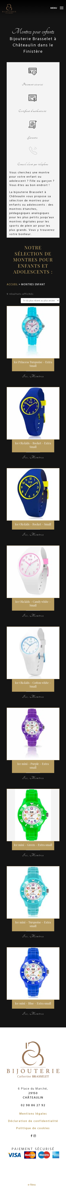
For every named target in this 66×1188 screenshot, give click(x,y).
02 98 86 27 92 (33, 1105)
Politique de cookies (33, 1128)
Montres (37, 376)
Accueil (12, 284)
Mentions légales (33, 1113)
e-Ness (32, 1184)
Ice (25, 376)
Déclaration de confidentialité (33, 1121)
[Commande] (40, 300)
